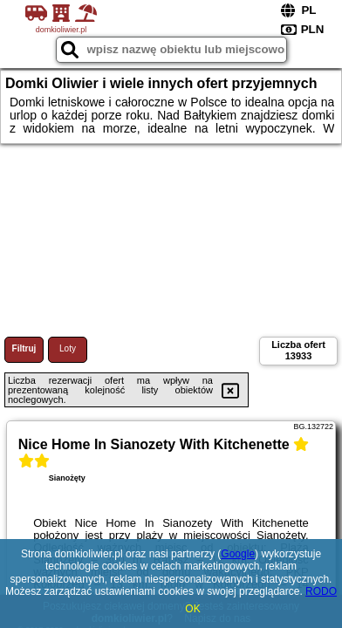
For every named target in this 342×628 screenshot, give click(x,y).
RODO (321, 591)
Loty (67, 348)
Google (238, 554)
